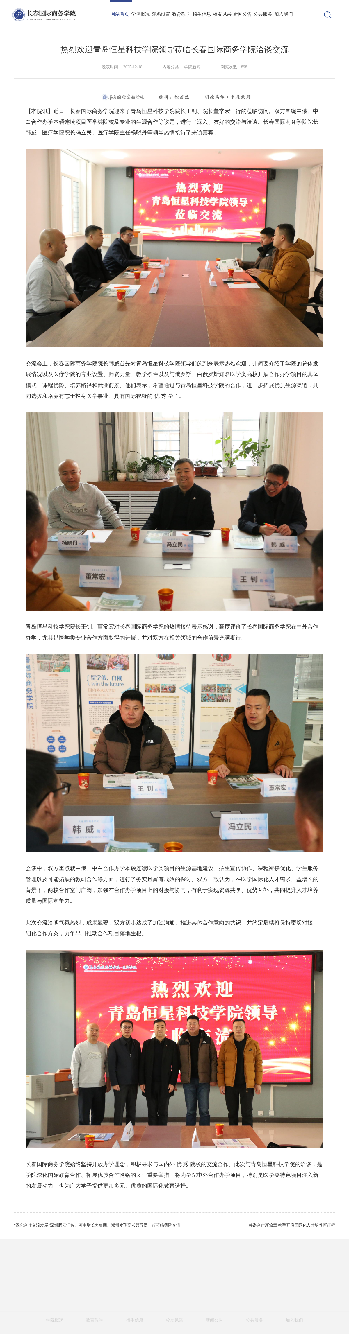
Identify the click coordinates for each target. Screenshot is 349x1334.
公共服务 (263, 14)
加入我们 (283, 14)
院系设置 (161, 14)
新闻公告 (242, 14)
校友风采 (222, 14)
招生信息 (202, 14)
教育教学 (181, 14)
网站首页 (120, 14)
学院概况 (140, 14)
